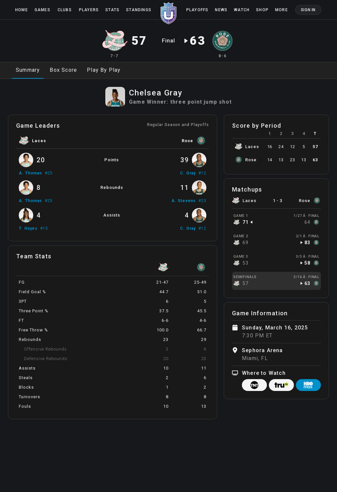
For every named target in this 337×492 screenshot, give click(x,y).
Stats (112, 10)
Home (21, 10)
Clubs (65, 10)
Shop (262, 10)
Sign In (308, 10)
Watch (241, 10)
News (221, 10)
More (281, 10)
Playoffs (197, 10)
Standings (138, 10)
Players (89, 10)
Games (42, 10)
